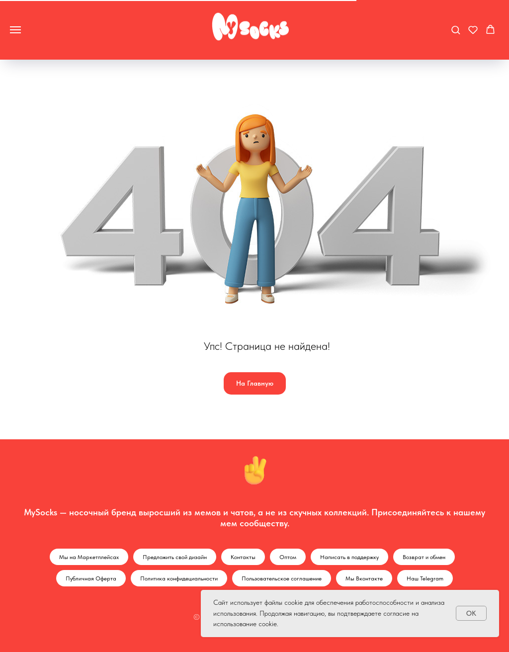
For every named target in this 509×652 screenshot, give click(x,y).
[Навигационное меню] (15, 29)
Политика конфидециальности (179, 578)
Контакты (243, 557)
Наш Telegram (425, 578)
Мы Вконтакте (364, 578)
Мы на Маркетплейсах (89, 557)
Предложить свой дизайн (175, 557)
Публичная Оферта (91, 578)
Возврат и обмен (424, 557)
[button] (455, 29)
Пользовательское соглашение (282, 578)
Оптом (287, 557)
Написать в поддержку (349, 557)
